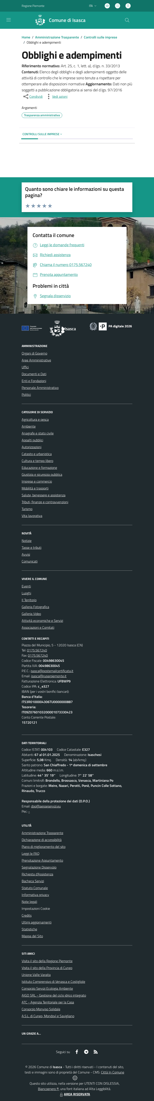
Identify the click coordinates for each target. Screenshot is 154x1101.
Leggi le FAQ (30, 853)
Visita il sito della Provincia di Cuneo (47, 967)
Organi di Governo (34, 353)
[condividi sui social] (33, 96)
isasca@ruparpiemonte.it (48, 676)
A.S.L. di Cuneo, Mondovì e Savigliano (48, 1015)
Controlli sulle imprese (100, 37)
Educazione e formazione (39, 467)
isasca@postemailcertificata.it (52, 670)
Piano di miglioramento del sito (43, 846)
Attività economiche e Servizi (42, 620)
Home (26, 37)
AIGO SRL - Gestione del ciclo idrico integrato (54, 995)
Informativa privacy (35, 894)
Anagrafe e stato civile (38, 433)
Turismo (27, 508)
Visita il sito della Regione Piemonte (47, 960)
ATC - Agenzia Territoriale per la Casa (48, 1002)
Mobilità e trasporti (35, 488)
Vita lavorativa (32, 515)
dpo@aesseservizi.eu (46, 806)
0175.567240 (37, 650)
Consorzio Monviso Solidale (41, 1009)
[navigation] (8, 19)
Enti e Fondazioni (34, 380)
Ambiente (29, 426)
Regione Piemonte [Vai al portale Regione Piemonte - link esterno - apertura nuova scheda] (33, 5)
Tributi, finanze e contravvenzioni (45, 502)
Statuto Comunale (35, 887)
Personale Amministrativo (40, 387)
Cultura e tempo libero (37, 460)
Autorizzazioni (31, 447)
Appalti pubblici (32, 440)
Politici (26, 394)
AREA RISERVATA (74, 1094)
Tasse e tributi (31, 547)
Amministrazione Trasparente (57, 37)
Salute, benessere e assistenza (43, 495)
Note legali (29, 901)
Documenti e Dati (34, 373)
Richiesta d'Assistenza (37, 874)
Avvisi (26, 554)
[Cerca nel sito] (127, 20)
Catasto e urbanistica (37, 453)
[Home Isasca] (58, 20)
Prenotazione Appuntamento (42, 860)
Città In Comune (112, 1072)
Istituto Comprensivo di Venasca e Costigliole (53, 981)
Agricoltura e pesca (35, 419)
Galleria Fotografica (35, 606)
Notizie (27, 540)
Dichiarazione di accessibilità (42, 839)
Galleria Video (31, 613)
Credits (27, 915)
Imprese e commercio (37, 481)
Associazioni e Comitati (38, 627)
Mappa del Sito (32, 936)
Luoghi (26, 593)
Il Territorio (29, 599)
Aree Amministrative (36, 360)
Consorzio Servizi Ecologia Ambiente (47, 988)
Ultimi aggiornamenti (36, 922)
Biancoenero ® (48, 1088)
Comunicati (30, 561)
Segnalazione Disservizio (39, 867)
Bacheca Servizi (33, 881)
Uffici (25, 367)
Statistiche (29, 929)
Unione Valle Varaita (36, 974)
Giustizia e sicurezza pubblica (42, 474)
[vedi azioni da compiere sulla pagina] (56, 96)
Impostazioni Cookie (36, 908)
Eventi (26, 586)
